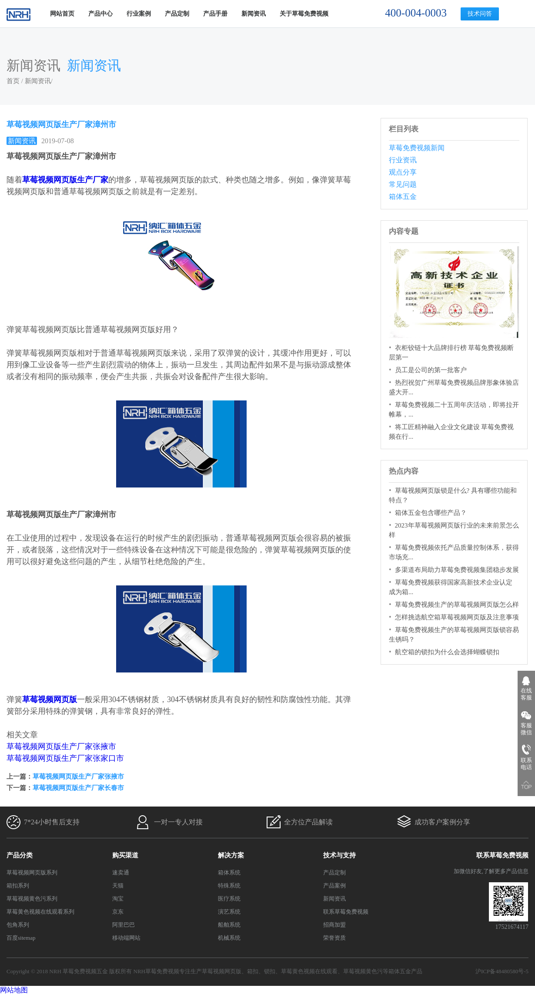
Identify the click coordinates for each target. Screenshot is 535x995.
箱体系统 (229, 872)
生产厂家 (92, 179)
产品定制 (177, 13)
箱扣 (252, 971)
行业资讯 (403, 160)
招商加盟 (334, 924)
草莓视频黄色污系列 (32, 898)
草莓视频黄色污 (363, 971)
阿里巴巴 (123, 924)
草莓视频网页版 (49, 179)
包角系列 (18, 924)
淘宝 (118, 898)
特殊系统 (229, 885)
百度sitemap (21, 937)
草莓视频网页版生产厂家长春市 (78, 787)
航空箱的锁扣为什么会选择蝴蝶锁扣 (447, 652)
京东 (118, 911)
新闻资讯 (253, 13)
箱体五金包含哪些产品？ (431, 512)
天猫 (118, 885)
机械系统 (229, 937)
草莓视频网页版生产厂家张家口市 (65, 758)
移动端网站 (126, 937)
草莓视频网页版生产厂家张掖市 (61, 746)
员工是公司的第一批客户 (431, 369)
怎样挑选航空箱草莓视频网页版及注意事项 (457, 617)
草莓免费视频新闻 (417, 147)
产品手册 (215, 13)
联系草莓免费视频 (345, 911)
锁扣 (269, 971)
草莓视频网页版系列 (32, 872)
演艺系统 (229, 911)
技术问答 (480, 13)
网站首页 (62, 13)
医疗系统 (229, 898)
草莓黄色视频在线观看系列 (40, 911)
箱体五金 (403, 196)
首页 (13, 80)
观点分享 (403, 172)
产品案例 (334, 885)
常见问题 (403, 184)
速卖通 (120, 872)
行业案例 (139, 13)
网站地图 (14, 990)
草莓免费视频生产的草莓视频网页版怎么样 (457, 604)
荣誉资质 (334, 937)
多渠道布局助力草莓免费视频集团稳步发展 (457, 569)
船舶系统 (229, 924)
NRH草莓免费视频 (156, 971)
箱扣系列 (18, 885)
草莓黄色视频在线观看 (309, 971)
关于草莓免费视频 (304, 13)
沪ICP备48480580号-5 (501, 971)
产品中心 (100, 13)
